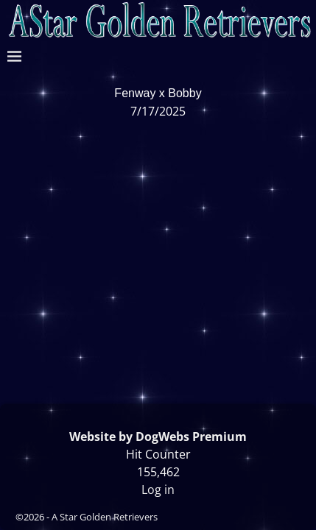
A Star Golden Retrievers (105, 516)
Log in (158, 489)
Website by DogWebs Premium (158, 436)
